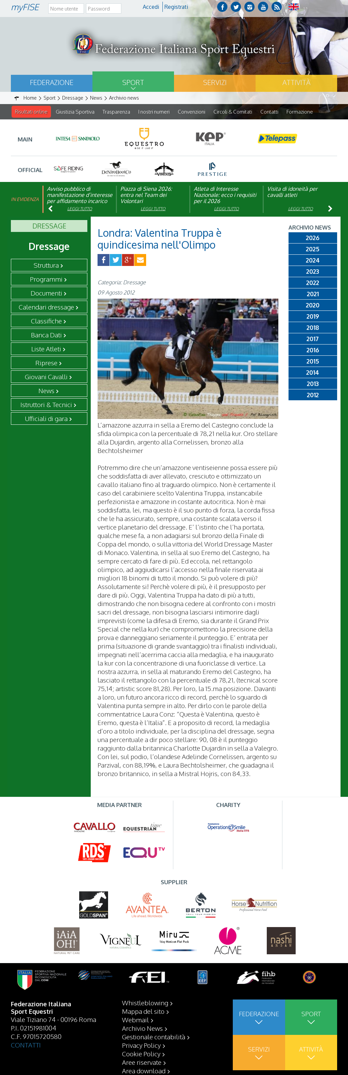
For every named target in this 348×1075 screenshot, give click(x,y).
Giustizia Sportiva (75, 111)
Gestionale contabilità (153, 1036)
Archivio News (142, 1028)
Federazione (51, 82)
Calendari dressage (46, 307)
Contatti (269, 111)
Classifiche (46, 321)
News (46, 391)
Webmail (135, 1019)
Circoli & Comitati (232, 111)
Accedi (151, 6)
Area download (144, 1070)
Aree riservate (141, 1062)
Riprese (46, 363)
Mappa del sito (143, 1011)
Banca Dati (46, 335)
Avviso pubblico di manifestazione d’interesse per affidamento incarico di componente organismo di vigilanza (79, 201)
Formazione (299, 111)
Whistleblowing (145, 1002)
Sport (133, 82)
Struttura (46, 265)
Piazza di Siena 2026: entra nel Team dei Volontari (146, 195)
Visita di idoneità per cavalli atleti (292, 192)
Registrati (176, 6)
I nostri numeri (154, 111)
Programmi (46, 279)
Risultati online (31, 111)
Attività (296, 82)
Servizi (215, 82)
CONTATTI (26, 1045)
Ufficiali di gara (46, 419)
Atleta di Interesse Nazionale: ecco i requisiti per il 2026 (225, 195)
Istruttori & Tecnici (46, 405)
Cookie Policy (141, 1053)
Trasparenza (116, 111)
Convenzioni (191, 111)
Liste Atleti (46, 349)
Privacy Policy (141, 1045)
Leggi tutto (79, 209)
